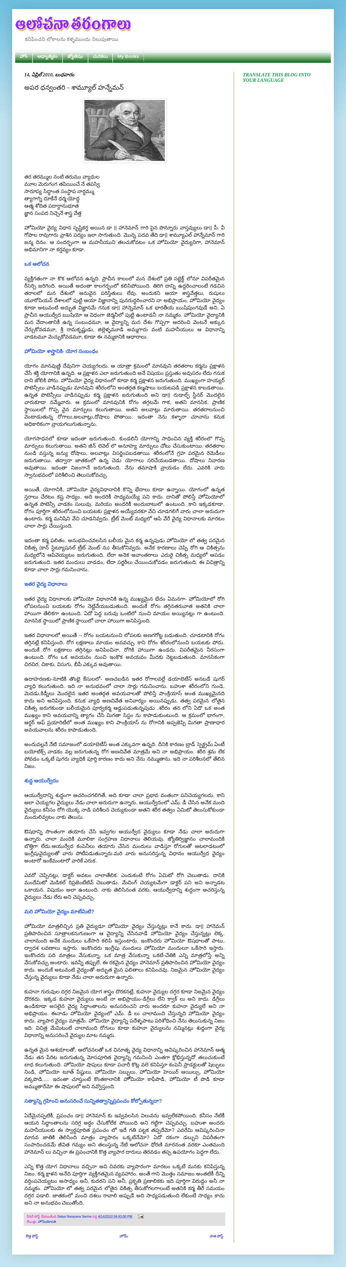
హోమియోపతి (47, 1221)
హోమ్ (124, 1236)
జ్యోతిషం (75, 56)
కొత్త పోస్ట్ (32, 1236)
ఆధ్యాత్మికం (47, 56)
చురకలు (100, 56)
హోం (24, 56)
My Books (128, 56)
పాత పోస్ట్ (216, 1236)
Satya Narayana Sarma (74, 1216)
